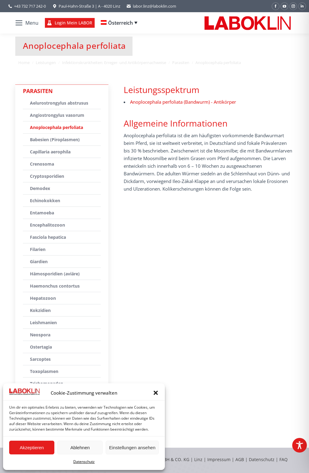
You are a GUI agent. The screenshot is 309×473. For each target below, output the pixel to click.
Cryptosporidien (47, 176)
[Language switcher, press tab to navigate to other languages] (119, 23)
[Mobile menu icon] (27, 23)
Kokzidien (40, 310)
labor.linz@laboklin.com (151, 6)
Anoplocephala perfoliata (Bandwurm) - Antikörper (183, 102)
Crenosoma (42, 164)
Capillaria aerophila (50, 152)
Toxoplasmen (44, 371)
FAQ (283, 459)
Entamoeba (42, 213)
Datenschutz (84, 461)
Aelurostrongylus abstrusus (59, 103)
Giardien (39, 261)
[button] (156, 393)
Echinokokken (45, 200)
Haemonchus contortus (55, 286)
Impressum (219, 459)
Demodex (40, 188)
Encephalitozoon (47, 225)
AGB (240, 459)
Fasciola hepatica (48, 237)
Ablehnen (79, 447)
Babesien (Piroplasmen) (55, 139)
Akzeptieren (32, 447)
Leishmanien (43, 322)
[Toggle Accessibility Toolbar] (299, 445)
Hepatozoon (43, 298)
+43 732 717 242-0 (30, 6)
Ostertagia (41, 347)
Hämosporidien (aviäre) (55, 274)
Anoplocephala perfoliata (56, 127)
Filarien (37, 249)
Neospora (40, 335)
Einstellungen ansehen (132, 447)
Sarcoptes (40, 359)
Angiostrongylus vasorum (57, 115)
